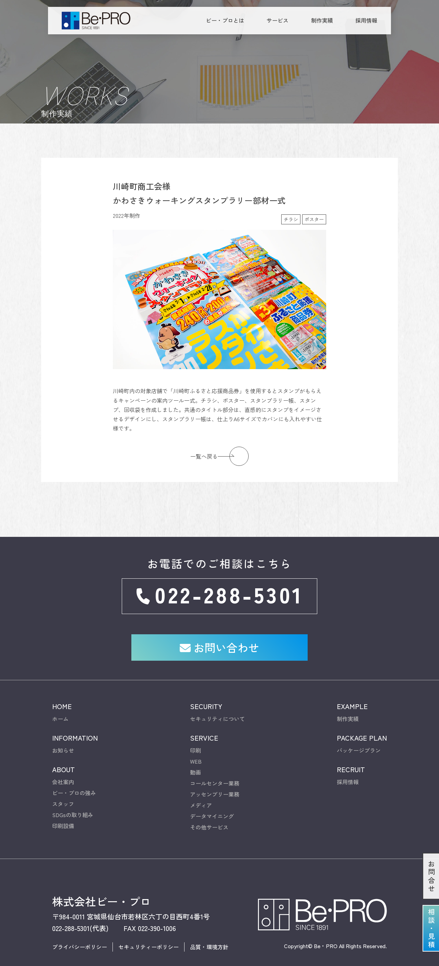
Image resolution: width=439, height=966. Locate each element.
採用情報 (366, 20)
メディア (201, 793)
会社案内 (63, 770)
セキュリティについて (217, 707)
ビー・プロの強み (74, 781)
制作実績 (322, 20)
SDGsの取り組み (72, 803)
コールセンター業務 (214, 771)
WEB (196, 749)
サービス (277, 20)
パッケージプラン (359, 738)
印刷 (195, 738)
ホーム (60, 707)
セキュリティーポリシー (148, 935)
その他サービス (209, 815)
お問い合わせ (219, 635)
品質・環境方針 (209, 935)
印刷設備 (63, 814)
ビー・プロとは (225, 20)
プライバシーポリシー (79, 935)
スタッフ (63, 792)
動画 (195, 760)
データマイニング (212, 804)
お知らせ (63, 738)
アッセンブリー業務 (214, 782)
